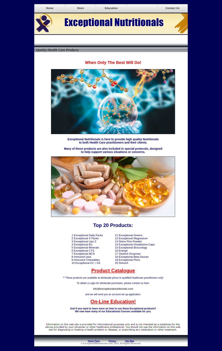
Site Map (129, 341)
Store (80, 8)
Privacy (112, 341)
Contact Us (172, 8)
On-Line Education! (113, 301)
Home (49, 8)
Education (111, 8)
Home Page (94, 341)
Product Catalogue (113, 270)
